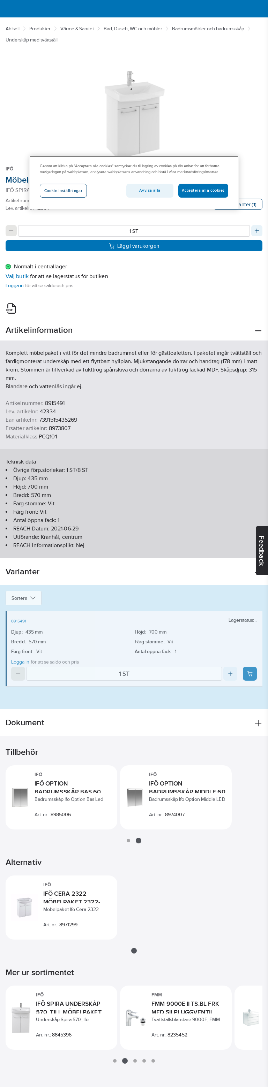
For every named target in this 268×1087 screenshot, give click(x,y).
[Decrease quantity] (11, 230)
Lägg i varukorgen (134, 246)
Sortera (24, 598)
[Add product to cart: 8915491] (250, 674)
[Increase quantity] (256, 230)
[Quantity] (134, 231)
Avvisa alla (149, 190)
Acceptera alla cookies (203, 190)
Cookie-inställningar (63, 191)
